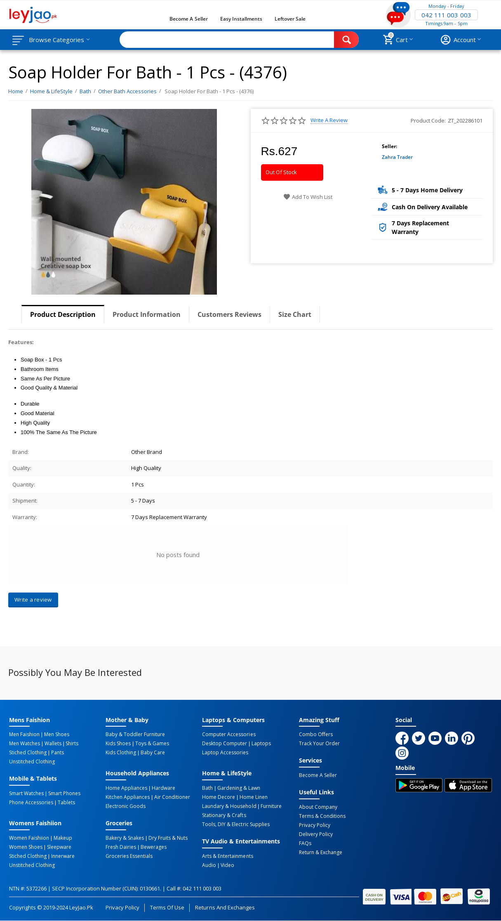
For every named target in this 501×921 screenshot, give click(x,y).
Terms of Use (167, 907)
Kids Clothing (121, 752)
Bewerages (154, 847)
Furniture (271, 806)
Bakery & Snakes (125, 838)
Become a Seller (188, 18)
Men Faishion (24, 734)
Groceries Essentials (129, 856)
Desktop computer (224, 743)
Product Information (147, 314)
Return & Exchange (320, 852)
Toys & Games (152, 743)
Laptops (261, 743)
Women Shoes (25, 847)
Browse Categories (56, 39)
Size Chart (294, 314)
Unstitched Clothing (32, 761)
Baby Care (153, 752)
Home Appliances (126, 788)
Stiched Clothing (28, 752)
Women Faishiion (29, 838)
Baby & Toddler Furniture (135, 734)
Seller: (389, 146)
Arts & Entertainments (227, 856)
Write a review (329, 120)
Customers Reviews (229, 314)
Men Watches (24, 743)
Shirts (72, 743)
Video (227, 865)
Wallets (53, 743)
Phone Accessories (31, 802)
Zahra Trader (397, 157)
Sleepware (59, 847)
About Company (318, 807)
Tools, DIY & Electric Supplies (235, 824)
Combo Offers (316, 734)
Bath (207, 788)
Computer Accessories (228, 734)
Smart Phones (64, 793)
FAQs (305, 843)
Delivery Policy (316, 834)
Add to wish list (307, 197)
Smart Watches (26, 793)
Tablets (66, 802)
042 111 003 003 (446, 15)
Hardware (163, 788)
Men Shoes (56, 734)
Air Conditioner (172, 797)
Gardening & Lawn (238, 788)
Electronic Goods (126, 806)
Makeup (63, 838)
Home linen (254, 797)
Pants (57, 752)
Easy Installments (241, 18)
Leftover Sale (290, 18)
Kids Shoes (118, 743)
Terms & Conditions (322, 816)
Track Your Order (319, 743)
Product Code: (428, 120)
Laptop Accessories (225, 752)
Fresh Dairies (121, 847)
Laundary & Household (229, 806)
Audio (209, 865)
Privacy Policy (314, 825)
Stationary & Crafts (224, 815)
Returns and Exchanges (224, 907)
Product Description (63, 314)
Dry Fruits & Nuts (168, 838)
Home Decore (218, 797)
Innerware (63, 856)
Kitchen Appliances (128, 797)
